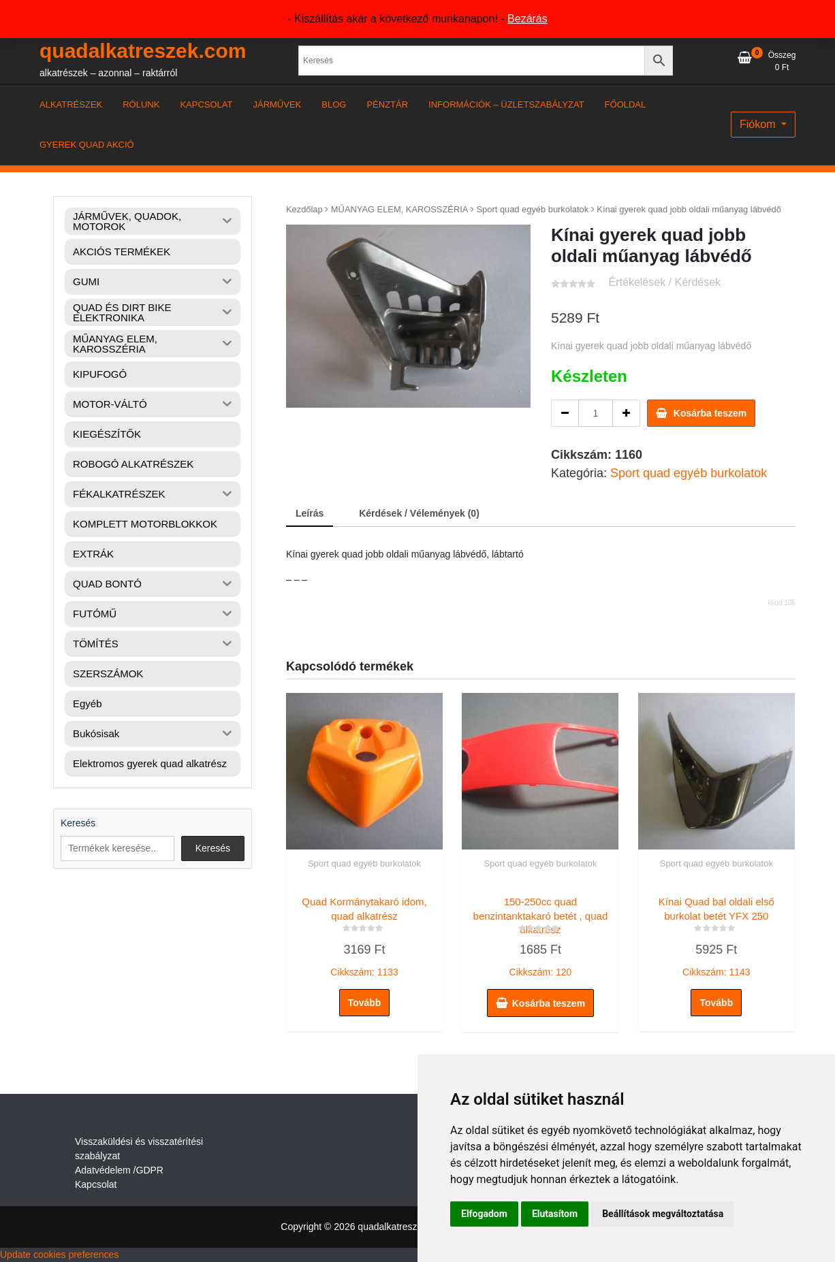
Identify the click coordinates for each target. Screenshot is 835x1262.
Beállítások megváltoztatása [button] (662, 1213)
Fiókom (759, 124)
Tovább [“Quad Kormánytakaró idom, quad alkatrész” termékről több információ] (364, 1002)
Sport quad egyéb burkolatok (533, 209)
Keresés (78, 823)
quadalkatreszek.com (143, 50)
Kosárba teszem (710, 413)
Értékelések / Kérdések (665, 282)
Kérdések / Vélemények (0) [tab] (419, 513)
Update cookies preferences (59, 1254)
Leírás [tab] (310, 513)
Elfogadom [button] (484, 1213)
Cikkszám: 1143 (716, 933)
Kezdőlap (304, 209)
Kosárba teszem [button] (548, 1003)
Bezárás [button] (527, 19)
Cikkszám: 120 (540, 933)
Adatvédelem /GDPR (119, 1170)
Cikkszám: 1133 (364, 933)
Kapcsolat (95, 1184)
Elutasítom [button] (555, 1213)
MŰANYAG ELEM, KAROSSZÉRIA (400, 209)
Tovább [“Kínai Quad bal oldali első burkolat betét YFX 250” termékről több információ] (716, 1002)
